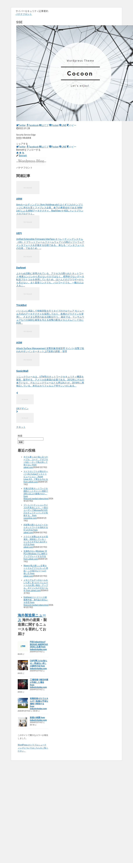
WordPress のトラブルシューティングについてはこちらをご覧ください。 (33, 748)
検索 (20, 435)
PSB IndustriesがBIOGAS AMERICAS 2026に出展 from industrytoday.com (39, 646)
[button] (71, 125)
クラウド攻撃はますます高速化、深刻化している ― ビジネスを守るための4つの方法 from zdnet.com (36, 541)
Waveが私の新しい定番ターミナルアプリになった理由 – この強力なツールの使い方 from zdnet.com (36, 570)
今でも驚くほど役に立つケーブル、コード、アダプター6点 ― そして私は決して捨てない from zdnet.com (36, 462)
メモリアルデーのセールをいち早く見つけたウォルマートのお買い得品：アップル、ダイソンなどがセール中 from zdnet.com (36, 585)
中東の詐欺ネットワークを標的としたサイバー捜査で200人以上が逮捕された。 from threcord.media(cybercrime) (36, 493)
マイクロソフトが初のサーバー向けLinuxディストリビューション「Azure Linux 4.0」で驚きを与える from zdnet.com (36, 476)
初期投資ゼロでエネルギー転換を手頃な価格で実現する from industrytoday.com (39, 703)
